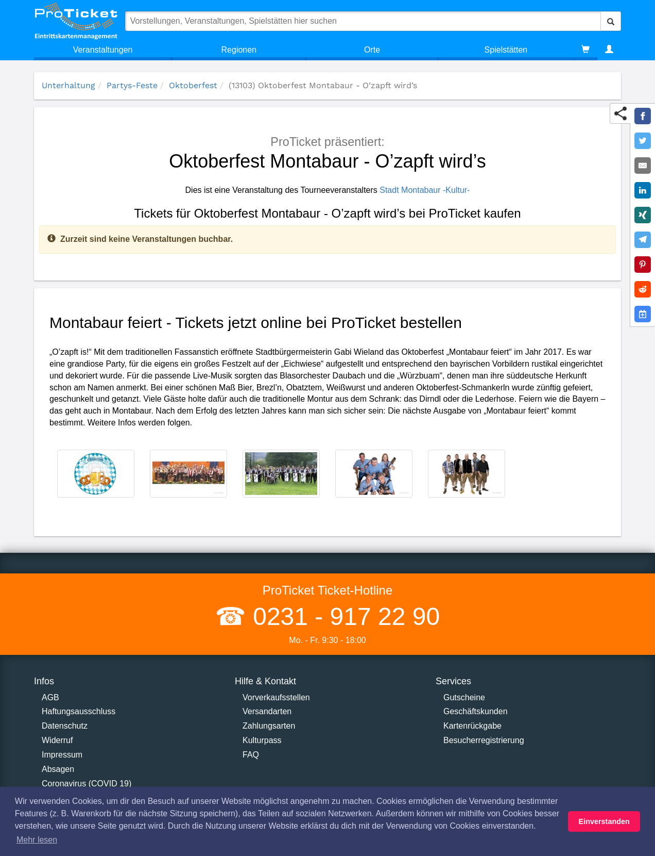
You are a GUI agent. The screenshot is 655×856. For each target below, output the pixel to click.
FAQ (251, 754)
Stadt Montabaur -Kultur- (425, 190)
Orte (372, 49)
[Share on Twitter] (642, 141)
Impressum (62, 754)
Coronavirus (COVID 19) (86, 783)
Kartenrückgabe (472, 725)
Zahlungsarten (269, 725)
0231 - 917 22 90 (343, 616)
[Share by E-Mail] (642, 165)
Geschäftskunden (475, 711)
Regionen (239, 49)
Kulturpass (262, 740)
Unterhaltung (68, 85)
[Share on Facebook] (642, 116)
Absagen (58, 769)
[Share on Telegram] (642, 240)
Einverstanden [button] (604, 821)
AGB (50, 697)
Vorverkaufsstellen (276, 697)
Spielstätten (506, 49)
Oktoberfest (193, 85)
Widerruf (57, 740)
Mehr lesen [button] (36, 839)
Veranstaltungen (103, 49)
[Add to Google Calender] (642, 314)
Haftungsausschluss (78, 711)
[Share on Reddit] (642, 289)
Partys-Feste (132, 85)
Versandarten (267, 711)
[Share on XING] (642, 215)
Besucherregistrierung (483, 740)
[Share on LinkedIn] (642, 190)
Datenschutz (65, 725)
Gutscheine (464, 697)
